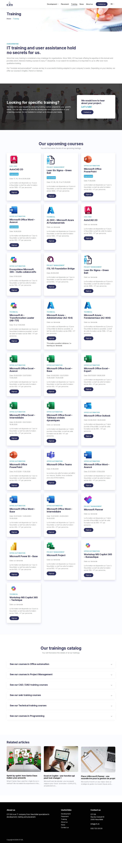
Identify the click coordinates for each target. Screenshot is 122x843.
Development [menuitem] (53, 4)
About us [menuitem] (89, 4)
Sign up (14, 200)
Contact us (101, 4)
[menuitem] (112, 4)
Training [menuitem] (74, 4)
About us (64, 822)
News (63, 825)
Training (64, 819)
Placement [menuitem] (65, 4)
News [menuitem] (82, 4)
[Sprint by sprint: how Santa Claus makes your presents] (24, 771)
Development (65, 814)
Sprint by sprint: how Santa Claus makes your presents (22, 789)
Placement (65, 816)
